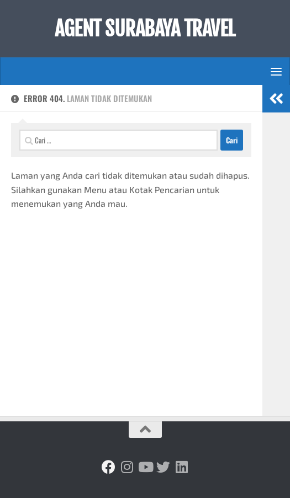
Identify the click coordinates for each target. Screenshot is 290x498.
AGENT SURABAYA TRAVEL (145, 29)
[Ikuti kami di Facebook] (108, 467)
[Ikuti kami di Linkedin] (181, 467)
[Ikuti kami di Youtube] (145, 467)
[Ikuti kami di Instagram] (127, 467)
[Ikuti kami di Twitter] (163, 467)
